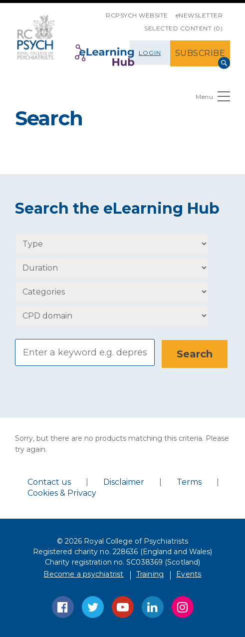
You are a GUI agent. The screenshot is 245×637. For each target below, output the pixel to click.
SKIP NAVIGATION (98, 11)
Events (188, 573)
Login (150, 52)
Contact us (49, 481)
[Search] (85, 352)
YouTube (123, 607)
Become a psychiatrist (83, 573)
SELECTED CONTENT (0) (183, 28)
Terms (189, 481)
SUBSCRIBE (200, 53)
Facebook (63, 607)
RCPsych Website (137, 15)
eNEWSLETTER (199, 15)
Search (224, 63)
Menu (213, 98)
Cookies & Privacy (61, 492)
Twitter (93, 607)
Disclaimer (123, 481)
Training (150, 573)
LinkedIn (153, 607)
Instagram (183, 607)
